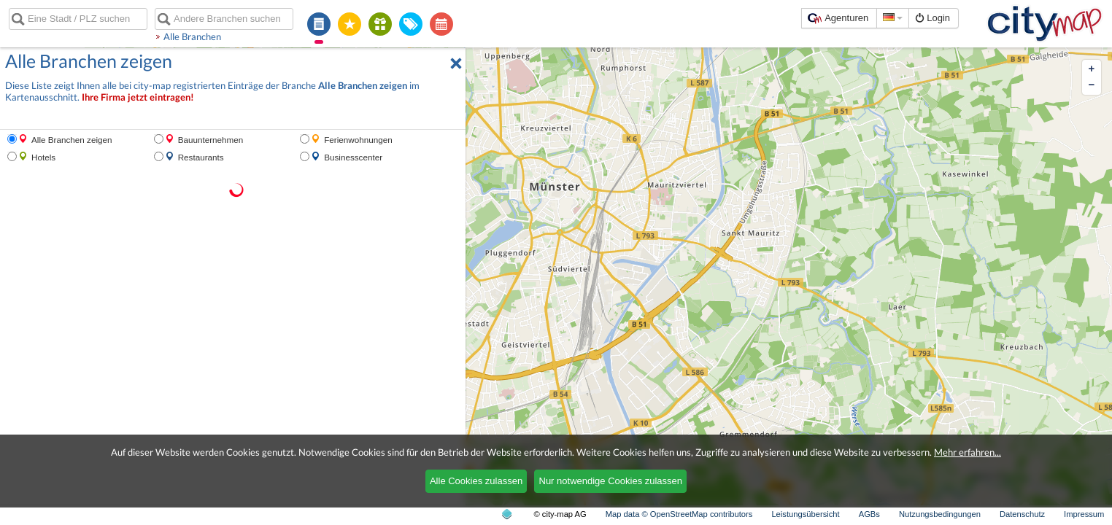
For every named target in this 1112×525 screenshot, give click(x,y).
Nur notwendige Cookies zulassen (611, 480)
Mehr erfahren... (967, 452)
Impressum (1084, 514)
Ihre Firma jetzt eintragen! (138, 97)
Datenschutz (1022, 514)
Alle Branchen (192, 36)
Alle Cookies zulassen (476, 480)
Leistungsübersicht (805, 514)
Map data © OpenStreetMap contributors (679, 514)
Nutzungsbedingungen (940, 514)
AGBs (869, 514)
